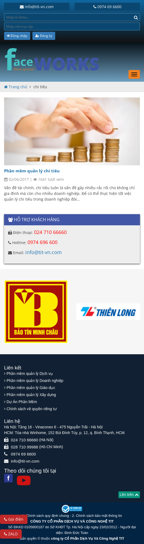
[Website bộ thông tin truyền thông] (72, 509)
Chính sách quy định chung (47, 516)
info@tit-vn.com (37, 6)
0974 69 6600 (107, 6)
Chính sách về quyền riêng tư (32, 409)
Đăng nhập (17, 35)
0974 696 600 (42, 242)
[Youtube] (23, 480)
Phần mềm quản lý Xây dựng (31, 395)
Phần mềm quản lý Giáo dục (31, 387)
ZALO (11, 533)
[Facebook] (8, 478)
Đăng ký (43, 35)
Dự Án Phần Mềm (22, 402)
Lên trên (129, 494)
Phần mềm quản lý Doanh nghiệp (35, 380)
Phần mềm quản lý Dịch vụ (30, 373)
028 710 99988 (24, 447)
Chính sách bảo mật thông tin (99, 516)
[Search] (136, 17)
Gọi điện (13, 519)
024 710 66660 (50, 232)
